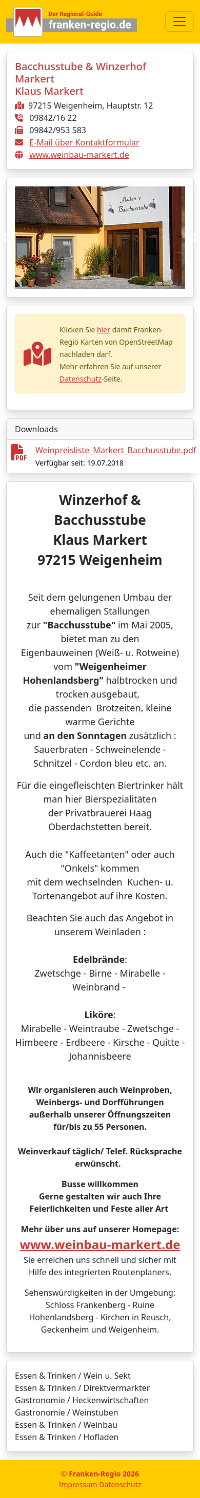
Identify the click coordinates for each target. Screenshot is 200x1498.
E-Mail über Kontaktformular (84, 142)
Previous (7, 238)
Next (193, 238)
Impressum (78, 1484)
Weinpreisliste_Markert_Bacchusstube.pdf (115, 450)
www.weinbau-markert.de (79, 154)
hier (103, 329)
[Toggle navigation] (179, 21)
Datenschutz (80, 379)
